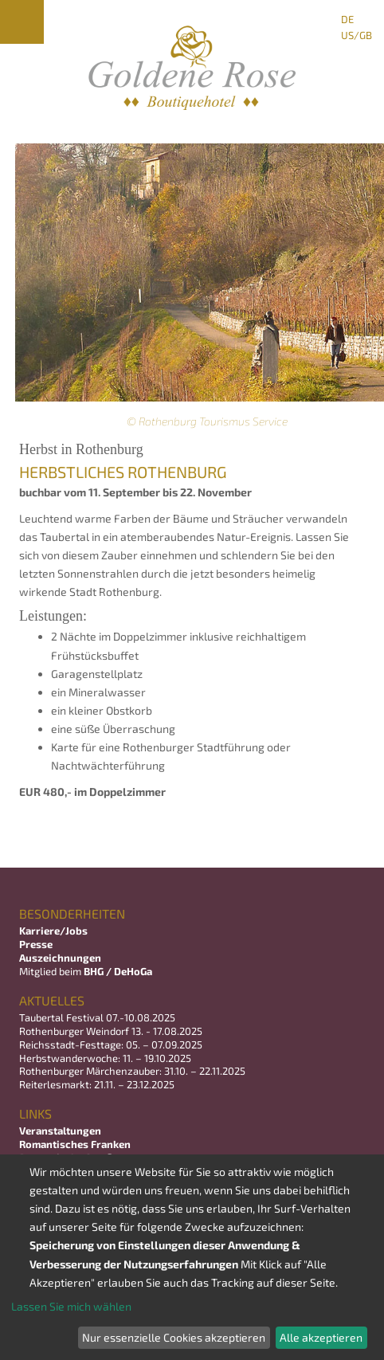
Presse (36, 944)
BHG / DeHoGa (118, 971)
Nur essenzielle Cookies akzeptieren (173, 1337)
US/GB (356, 35)
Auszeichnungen (60, 957)
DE (347, 19)
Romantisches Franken (75, 1144)
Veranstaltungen (60, 1130)
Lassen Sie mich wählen (71, 1306)
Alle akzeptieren (321, 1337)
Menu (22, 22)
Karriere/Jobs (54, 930)
